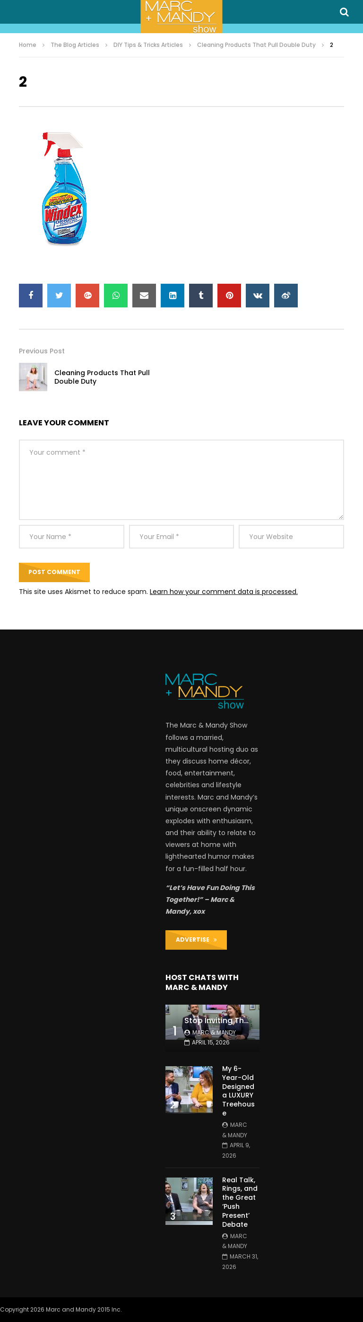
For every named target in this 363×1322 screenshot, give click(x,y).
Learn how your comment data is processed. (224, 591)
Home (27, 45)
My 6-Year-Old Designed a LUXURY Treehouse (238, 1091)
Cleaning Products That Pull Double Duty (256, 45)
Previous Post (42, 351)
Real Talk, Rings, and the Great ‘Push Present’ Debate (240, 1202)
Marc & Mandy (214, 1032)
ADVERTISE (196, 939)
